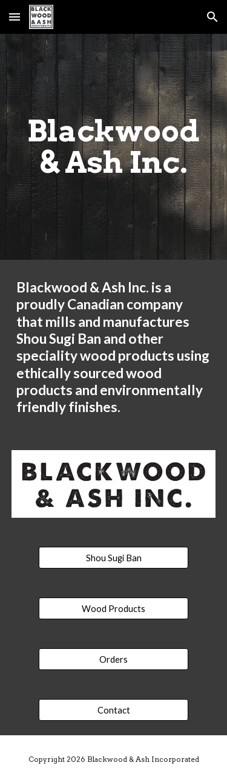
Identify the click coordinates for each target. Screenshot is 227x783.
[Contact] (113, 710)
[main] (114, 147)
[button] (14, 16)
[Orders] (113, 659)
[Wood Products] (113, 608)
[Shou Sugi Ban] (113, 558)
